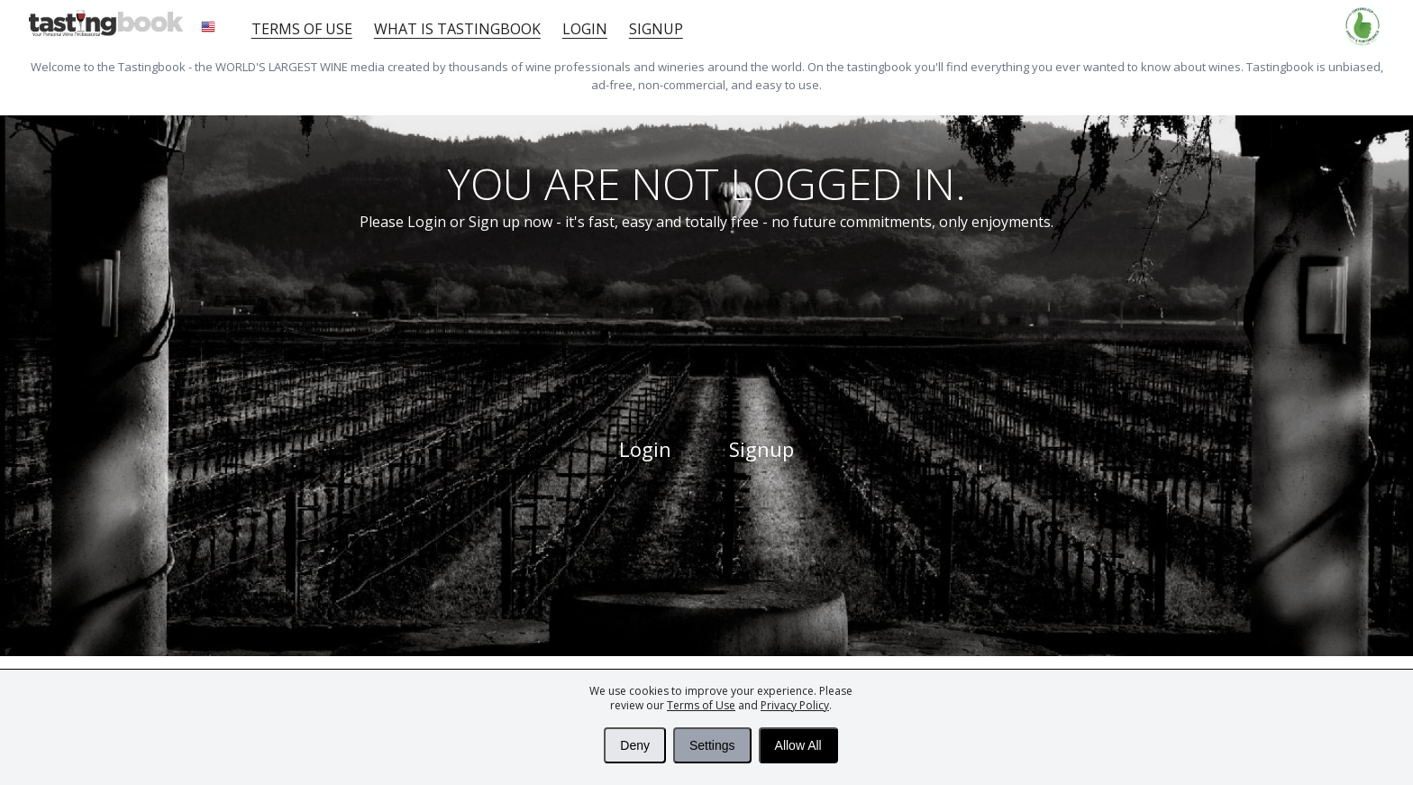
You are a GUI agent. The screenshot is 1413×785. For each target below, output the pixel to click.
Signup (656, 29)
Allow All (798, 745)
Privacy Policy (795, 705)
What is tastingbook (457, 29)
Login (584, 29)
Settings (712, 745)
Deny (635, 745)
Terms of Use (701, 705)
